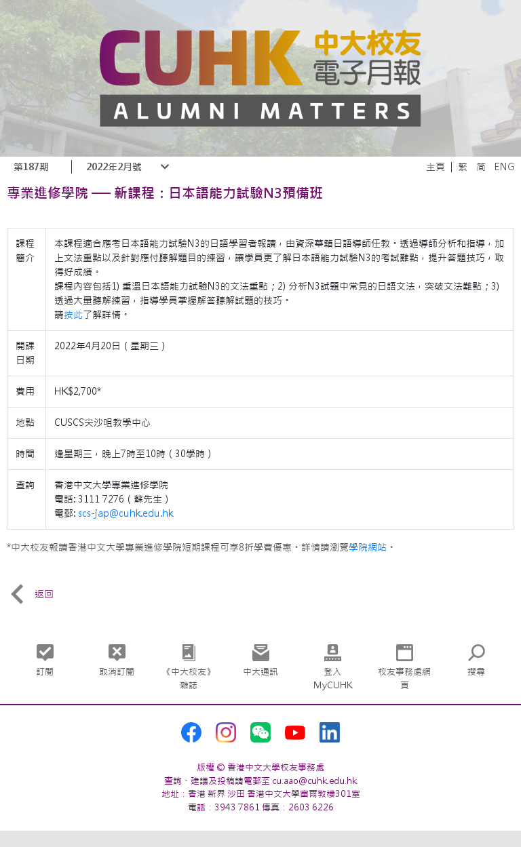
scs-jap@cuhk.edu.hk (125, 513)
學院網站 (368, 547)
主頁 (435, 167)
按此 (73, 315)
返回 (30, 594)
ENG (504, 167)
